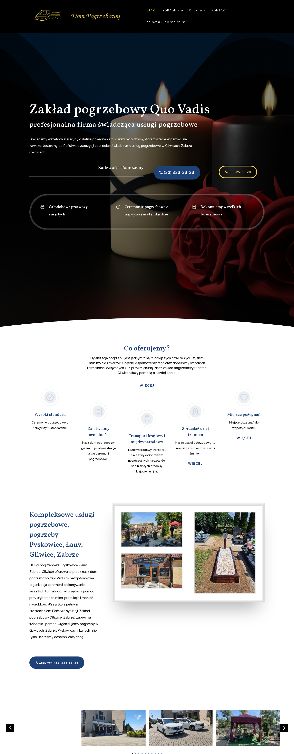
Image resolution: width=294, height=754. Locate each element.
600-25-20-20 (231, 172)
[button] (10, 728)
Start (152, 10)
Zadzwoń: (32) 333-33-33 (58, 662)
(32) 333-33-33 (171, 172)
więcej (195, 464)
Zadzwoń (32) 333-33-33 (166, 22)
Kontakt (219, 10)
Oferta (195, 10)
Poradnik (171, 10)
